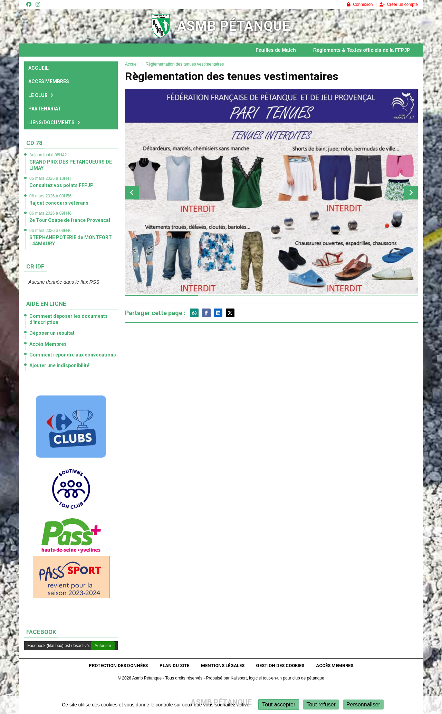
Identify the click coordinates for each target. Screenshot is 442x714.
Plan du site (174, 665)
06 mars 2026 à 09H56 (50, 196)
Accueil (38, 68)
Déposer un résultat (52, 333)
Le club (40, 95)
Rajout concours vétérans (58, 203)
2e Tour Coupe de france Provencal (69, 220)
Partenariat (44, 108)
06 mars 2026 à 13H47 (50, 178)
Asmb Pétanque (233, 26)
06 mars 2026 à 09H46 (50, 213)
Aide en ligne (46, 303)
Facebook (41, 631)
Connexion (360, 4)
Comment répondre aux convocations (72, 355)
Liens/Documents (54, 122)
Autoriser (103, 645)
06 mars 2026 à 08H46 (50, 230)
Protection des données (118, 665)
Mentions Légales (222, 665)
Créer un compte (398, 4)
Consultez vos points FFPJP (61, 185)
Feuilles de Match (281, 50)
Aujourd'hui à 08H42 (48, 155)
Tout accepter (278, 704)
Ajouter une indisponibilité (59, 365)
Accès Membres (48, 81)
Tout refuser (320, 704)
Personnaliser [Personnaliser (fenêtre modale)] (363, 704)
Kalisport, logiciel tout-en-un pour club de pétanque (277, 678)
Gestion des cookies (280, 665)
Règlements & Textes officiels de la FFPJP (367, 50)
